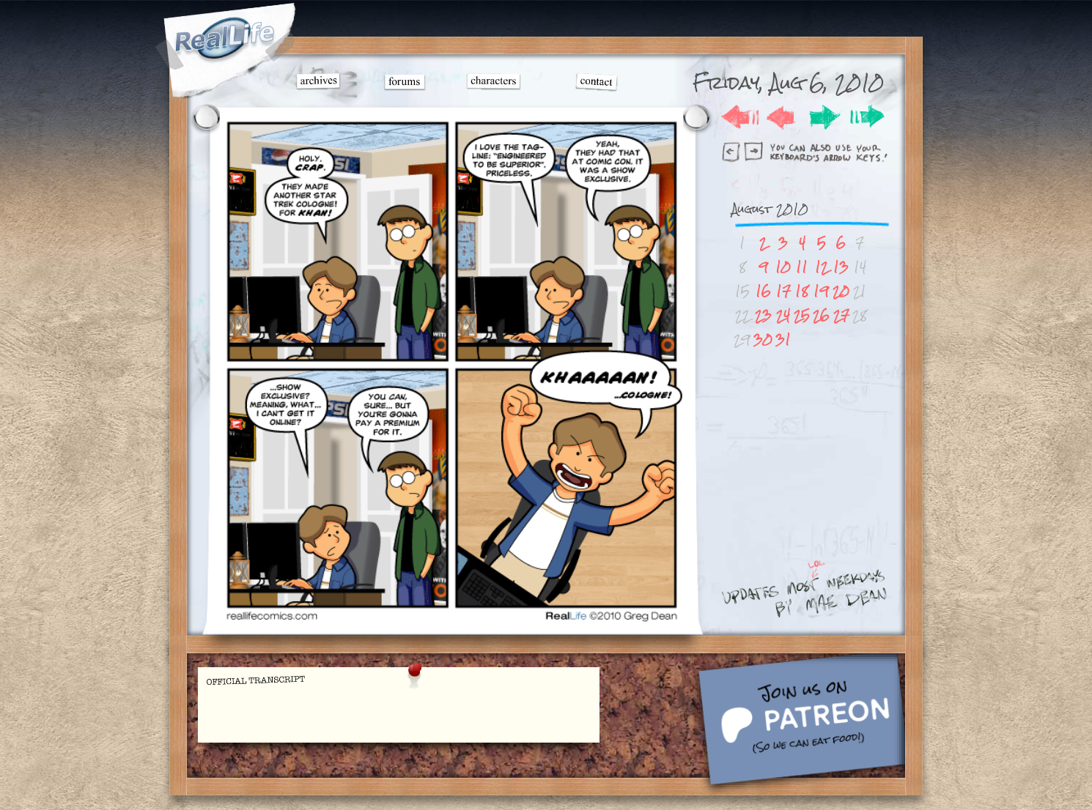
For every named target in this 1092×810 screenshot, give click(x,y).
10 (783, 267)
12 (821, 267)
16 (763, 291)
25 (802, 315)
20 (841, 291)
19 (821, 291)
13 (841, 267)
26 (821, 315)
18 (801, 291)
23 (763, 315)
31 (783, 339)
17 (783, 291)
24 (783, 315)
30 (762, 339)
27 (841, 315)
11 (802, 267)
